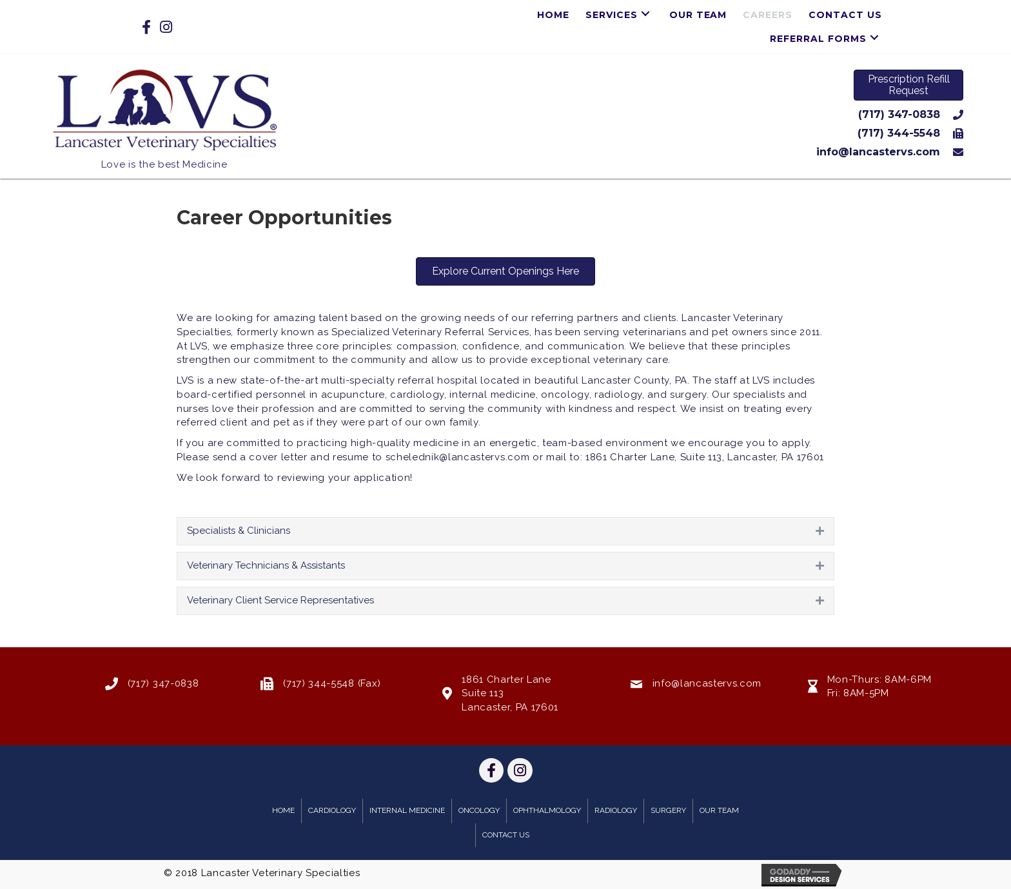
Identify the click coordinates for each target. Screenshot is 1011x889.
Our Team (719, 810)
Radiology (615, 810)
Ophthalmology (547, 810)
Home (283, 810)
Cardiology (332, 810)
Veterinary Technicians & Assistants (266, 565)
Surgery (668, 810)
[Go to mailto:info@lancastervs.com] (635, 152)
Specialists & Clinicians (238, 530)
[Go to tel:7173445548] (635, 133)
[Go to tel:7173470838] (635, 114)
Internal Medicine (407, 810)
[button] (645, 13)
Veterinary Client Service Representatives (280, 600)
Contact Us (505, 834)
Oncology (479, 810)
